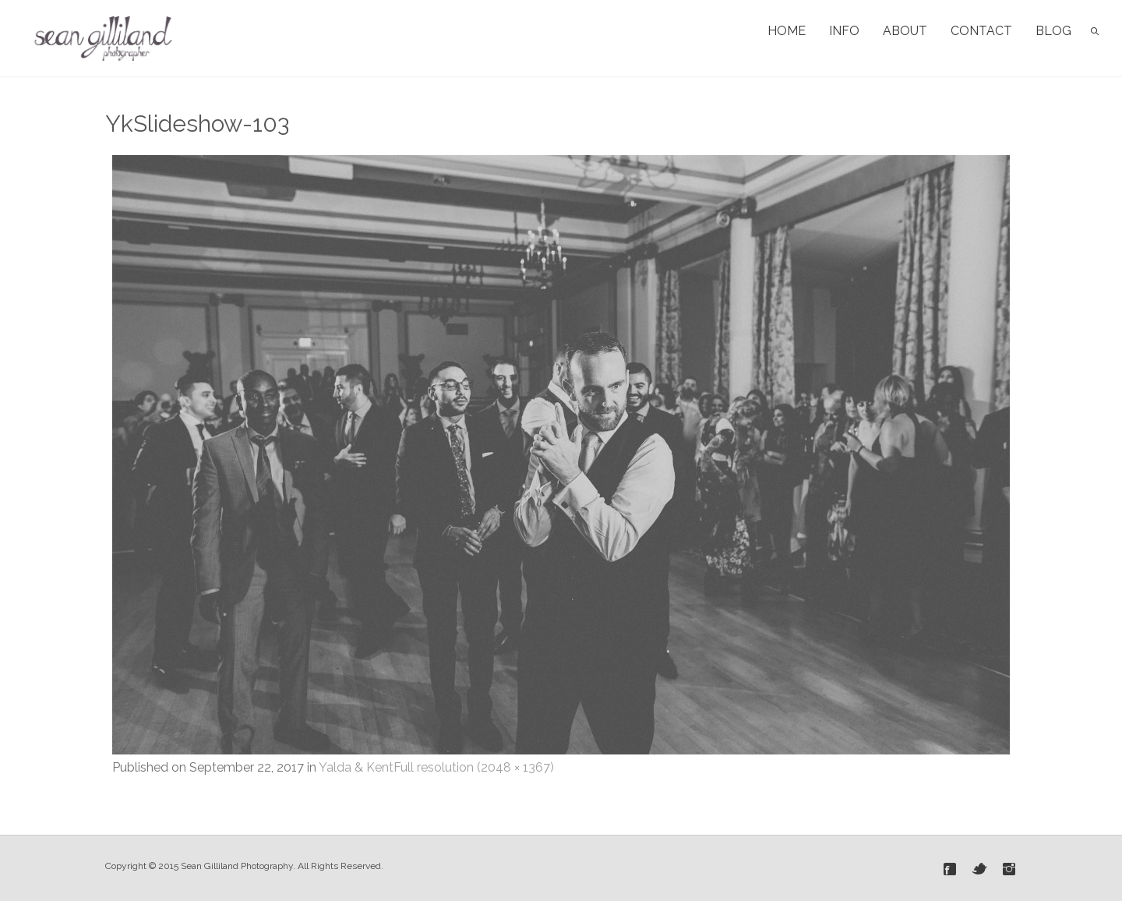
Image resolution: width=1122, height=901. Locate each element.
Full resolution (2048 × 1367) (473, 767)
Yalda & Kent (356, 767)
